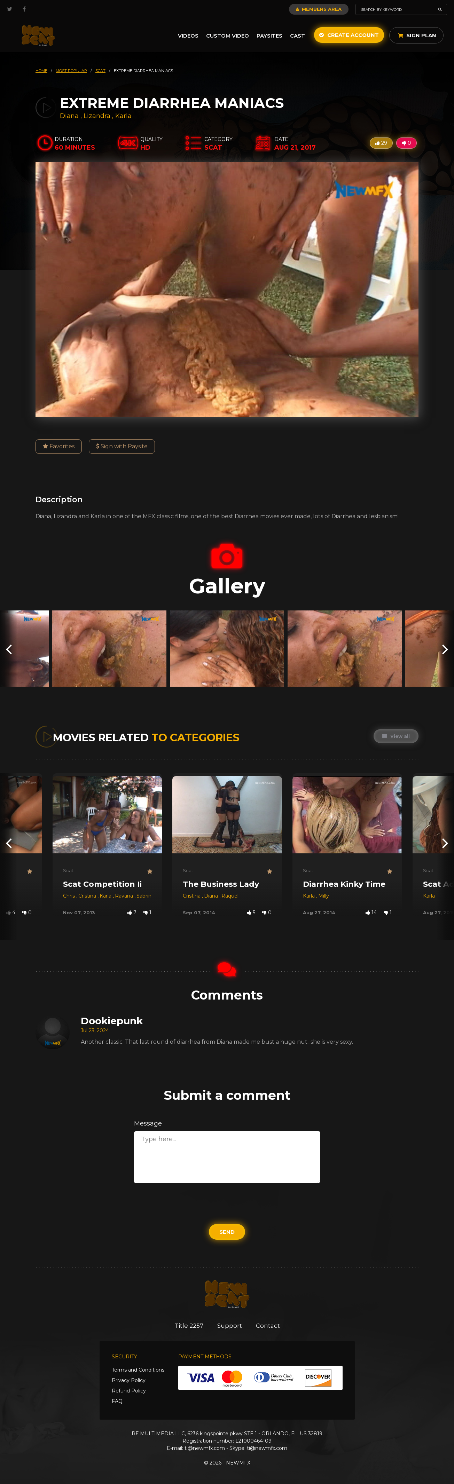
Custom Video (227, 35)
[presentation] (8, 649)
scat (100, 70)
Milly (323, 896)
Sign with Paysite (122, 446)
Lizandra (98, 116)
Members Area (319, 9)
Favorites (59, 446)
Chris (69, 896)
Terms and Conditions (138, 1370)
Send (227, 1232)
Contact (268, 1325)
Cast (297, 35)
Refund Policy (129, 1391)
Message (148, 1123)
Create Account (349, 35)
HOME (41, 70)
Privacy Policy (129, 1380)
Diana (70, 116)
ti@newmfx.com (205, 1448)
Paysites (269, 35)
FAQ (117, 1401)
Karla (123, 116)
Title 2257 (188, 1325)
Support (229, 1325)
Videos (188, 35)
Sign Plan (417, 35)
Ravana (124, 896)
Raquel (229, 896)
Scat (68, 870)
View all (396, 736)
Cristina (87, 896)
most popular (71, 70)
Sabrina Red (151, 896)
